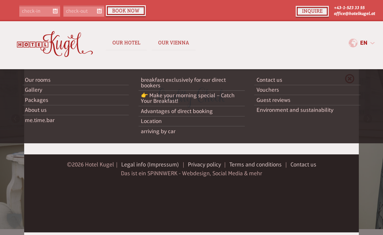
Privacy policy (204, 164)
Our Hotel (126, 42)
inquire (312, 11)
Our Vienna (173, 42)
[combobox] (367, 43)
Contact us (303, 164)
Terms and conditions (255, 164)
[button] (14, 220)
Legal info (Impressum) (150, 164)
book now (126, 11)
